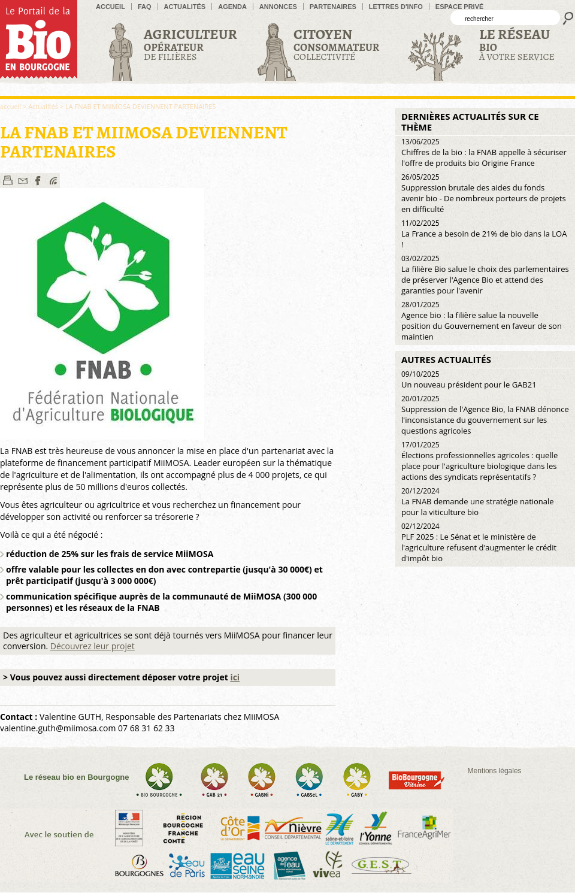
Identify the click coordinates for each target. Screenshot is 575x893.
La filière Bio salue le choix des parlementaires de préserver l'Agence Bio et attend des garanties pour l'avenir (485, 274)
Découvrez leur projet (92, 646)
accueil (110, 6)
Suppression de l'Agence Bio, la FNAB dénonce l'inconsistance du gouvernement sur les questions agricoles (485, 414)
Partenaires (333, 6)
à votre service (517, 44)
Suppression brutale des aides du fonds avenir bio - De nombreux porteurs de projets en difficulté (483, 193)
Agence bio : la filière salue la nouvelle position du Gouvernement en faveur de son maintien (481, 320)
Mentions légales (495, 771)
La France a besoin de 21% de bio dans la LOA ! (484, 234)
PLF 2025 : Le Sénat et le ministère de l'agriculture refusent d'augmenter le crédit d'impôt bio (478, 542)
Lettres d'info (396, 6)
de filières (190, 44)
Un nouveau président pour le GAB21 (469, 379)
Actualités (185, 6)
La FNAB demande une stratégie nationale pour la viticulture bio (477, 501)
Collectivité (336, 44)
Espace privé (459, 6)
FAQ (145, 6)
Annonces (278, 6)
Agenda (232, 6)
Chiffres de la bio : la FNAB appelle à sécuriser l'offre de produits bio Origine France (484, 152)
